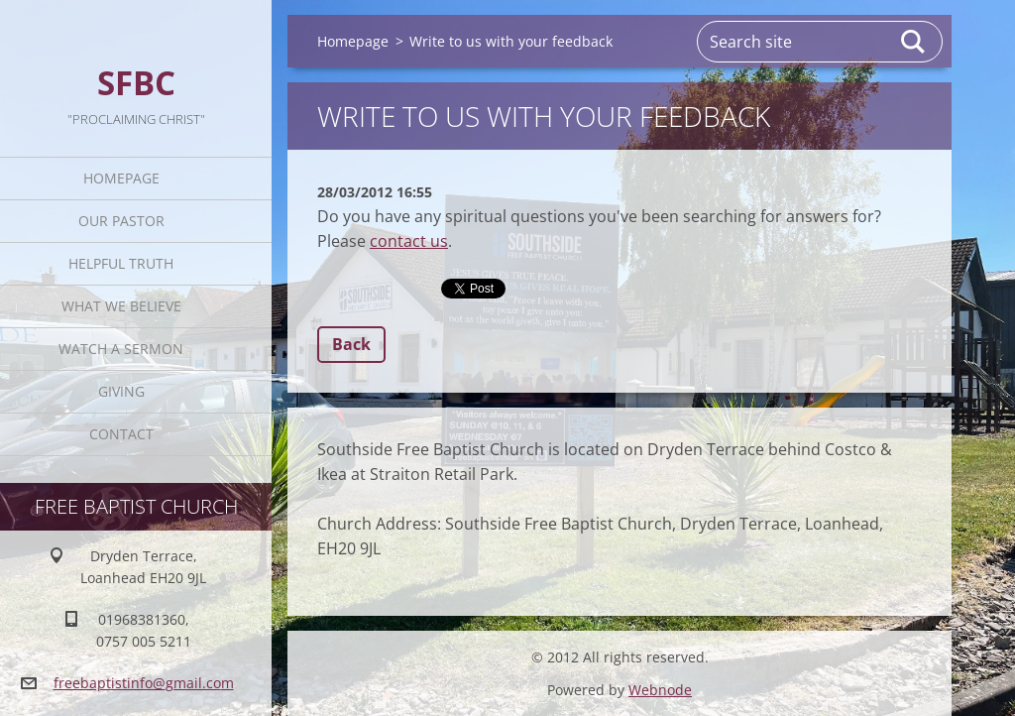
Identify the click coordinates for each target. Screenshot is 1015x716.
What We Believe (121, 306)
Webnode (660, 689)
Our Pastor (121, 220)
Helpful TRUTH (120, 263)
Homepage (121, 178)
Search (914, 42)
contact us (409, 241)
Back (351, 344)
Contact (121, 433)
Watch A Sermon (120, 348)
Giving (121, 391)
